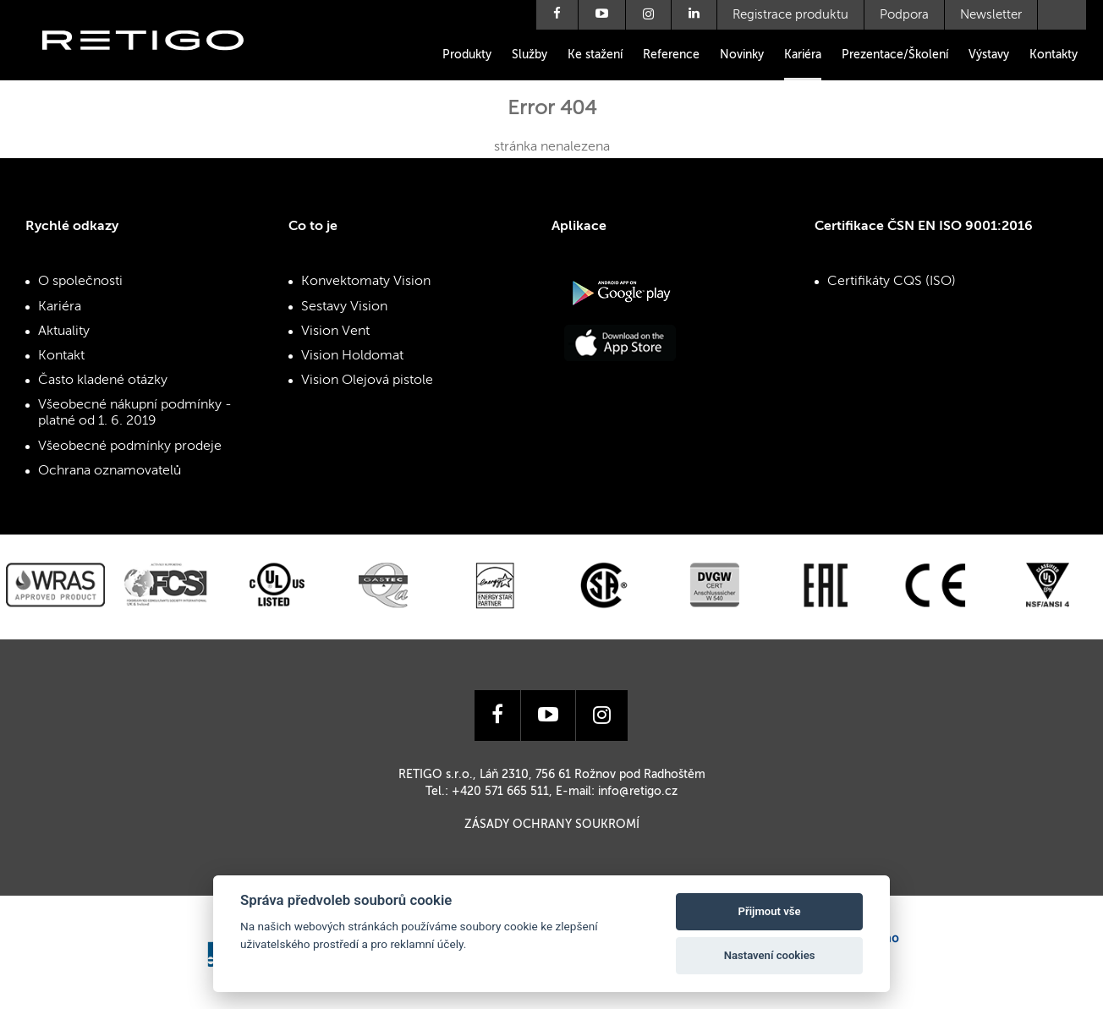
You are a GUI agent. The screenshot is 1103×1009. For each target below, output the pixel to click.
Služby (529, 55)
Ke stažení (595, 55)
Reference (671, 55)
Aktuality (64, 331)
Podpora (904, 14)
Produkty (466, 55)
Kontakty (1053, 55)
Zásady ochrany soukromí (551, 825)
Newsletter (991, 14)
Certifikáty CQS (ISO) (891, 281)
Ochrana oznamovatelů (109, 471)
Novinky (742, 55)
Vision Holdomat (352, 356)
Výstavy (989, 55)
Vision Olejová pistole (367, 380)
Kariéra (802, 55)
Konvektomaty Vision (366, 281)
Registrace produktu (790, 14)
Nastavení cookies (769, 955)
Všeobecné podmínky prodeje (130, 446)
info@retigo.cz (638, 792)
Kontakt (61, 356)
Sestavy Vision (344, 307)
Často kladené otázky (102, 380)
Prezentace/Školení (895, 55)
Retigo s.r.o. (156, 65)
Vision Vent (335, 331)
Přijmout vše (769, 911)
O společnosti (80, 281)
